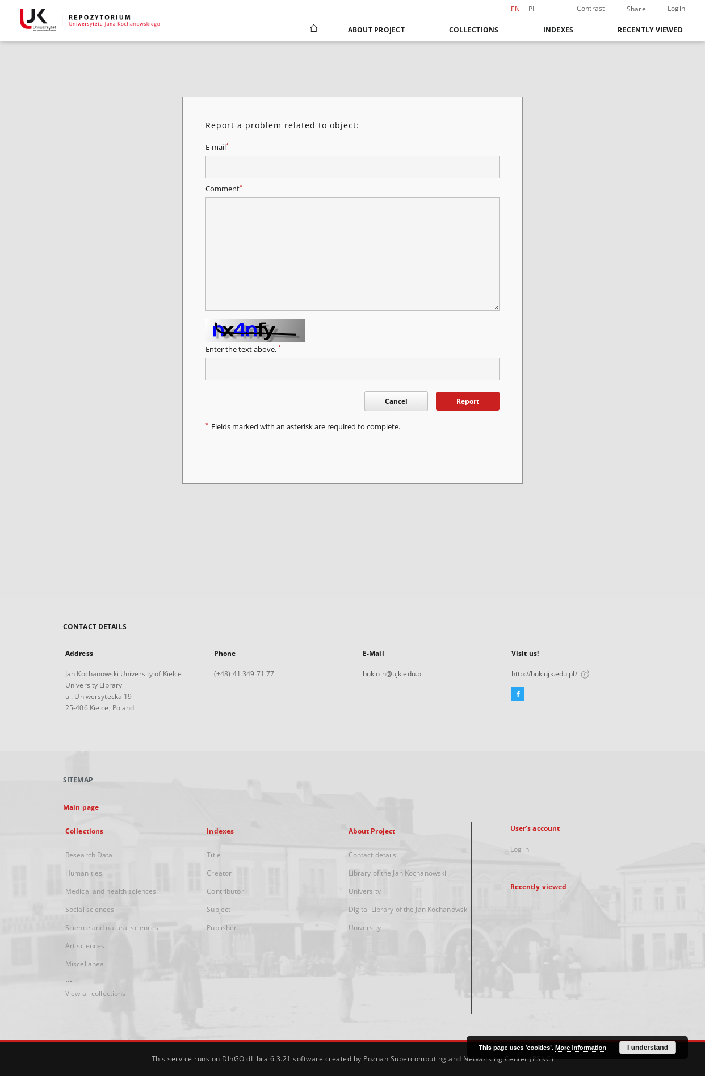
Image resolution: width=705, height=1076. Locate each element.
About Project (376, 30)
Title (214, 855)
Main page (81, 807)
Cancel (396, 401)
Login (676, 8)
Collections (474, 30)
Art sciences (84, 946)
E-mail (217, 147)
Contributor (225, 891)
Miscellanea (84, 964)
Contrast (591, 8)
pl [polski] (532, 8)
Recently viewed (650, 30)
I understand (647, 1048)
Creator (219, 873)
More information (580, 1047)
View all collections (95, 993)
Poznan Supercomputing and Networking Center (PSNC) (458, 1059)
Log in (520, 849)
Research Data (89, 855)
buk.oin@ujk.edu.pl (393, 674)
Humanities (83, 873)
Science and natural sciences (111, 927)
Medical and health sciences (110, 891)
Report (467, 401)
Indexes (558, 30)
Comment (223, 189)
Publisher (222, 927)
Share (636, 9)
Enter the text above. (243, 349)
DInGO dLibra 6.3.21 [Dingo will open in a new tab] (256, 1059)
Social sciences (89, 909)
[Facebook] (517, 694)
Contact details (373, 855)
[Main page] (313, 29)
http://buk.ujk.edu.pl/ (550, 674)
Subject (218, 909)
